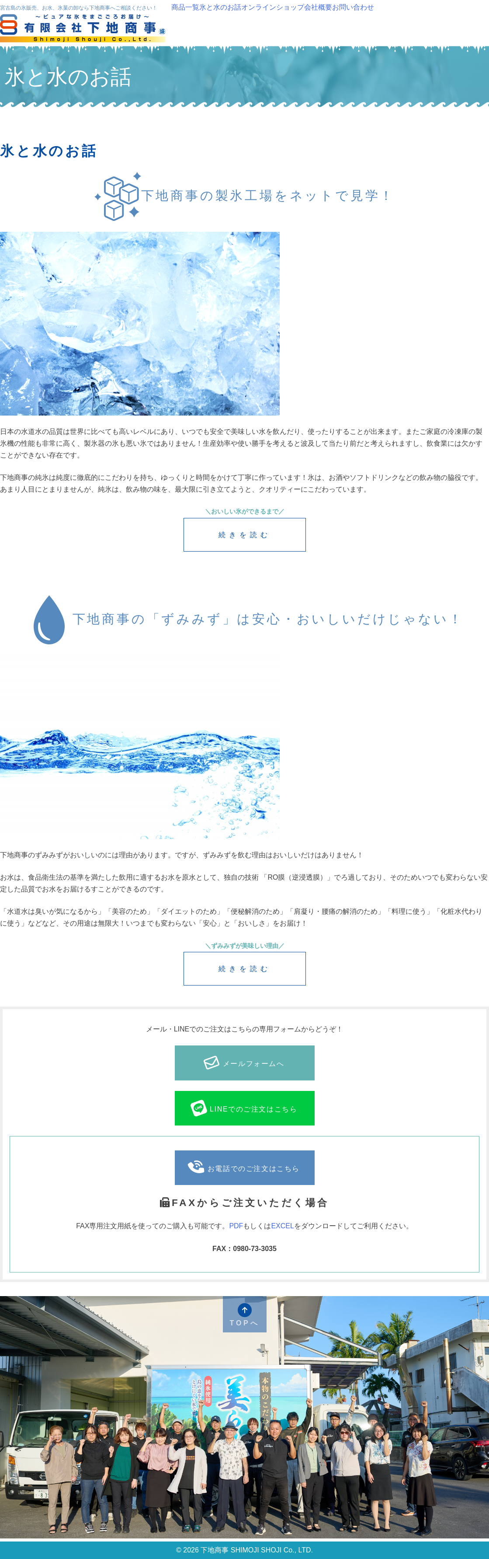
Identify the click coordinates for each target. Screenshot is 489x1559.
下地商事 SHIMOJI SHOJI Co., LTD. (256, 1550)
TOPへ (245, 1315)
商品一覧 (185, 7)
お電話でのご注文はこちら (243, 1167)
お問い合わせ (353, 7)
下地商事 (84, 29)
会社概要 (318, 7)
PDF (236, 1226)
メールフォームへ (243, 1063)
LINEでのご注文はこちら (243, 1108)
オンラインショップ (272, 7)
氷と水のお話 (220, 7)
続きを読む (244, 534)
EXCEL (282, 1226)
